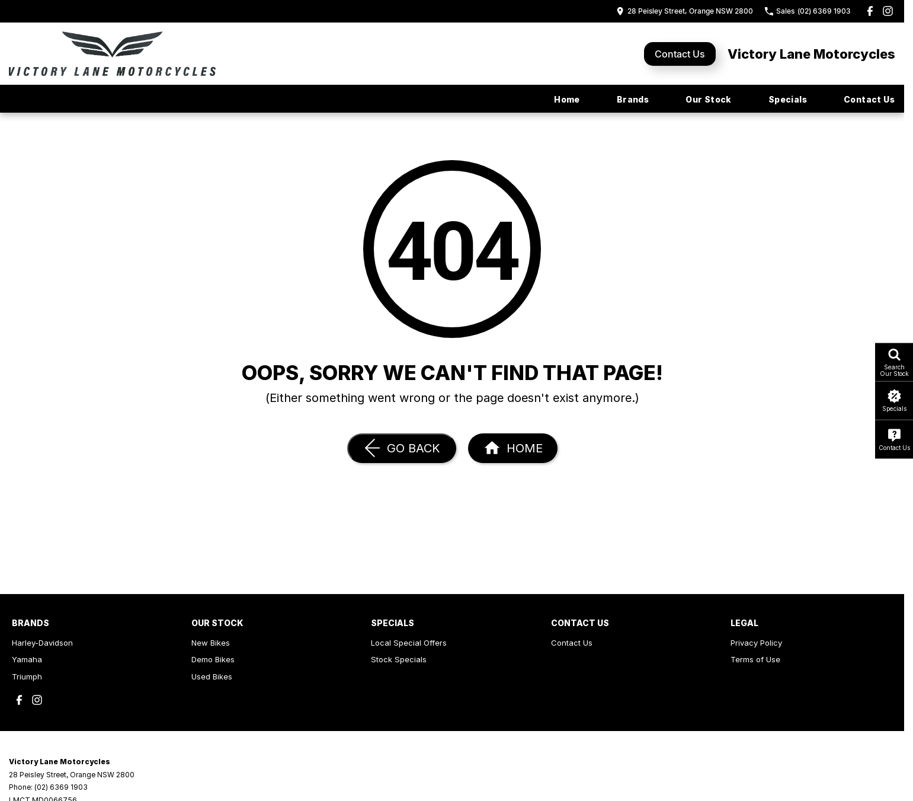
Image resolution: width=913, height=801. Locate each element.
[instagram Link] (887, 11)
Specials (787, 99)
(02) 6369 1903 (61, 787)
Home (567, 99)
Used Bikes (211, 676)
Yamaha (27, 659)
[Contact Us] (684, 11)
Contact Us (680, 54)
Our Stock (708, 99)
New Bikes (210, 642)
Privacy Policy (756, 642)
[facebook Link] (870, 11)
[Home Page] (112, 53)
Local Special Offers (409, 642)
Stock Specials (399, 659)
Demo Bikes (213, 659)
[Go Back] (401, 448)
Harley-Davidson (42, 642)
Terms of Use (755, 659)
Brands (633, 99)
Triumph (27, 676)
